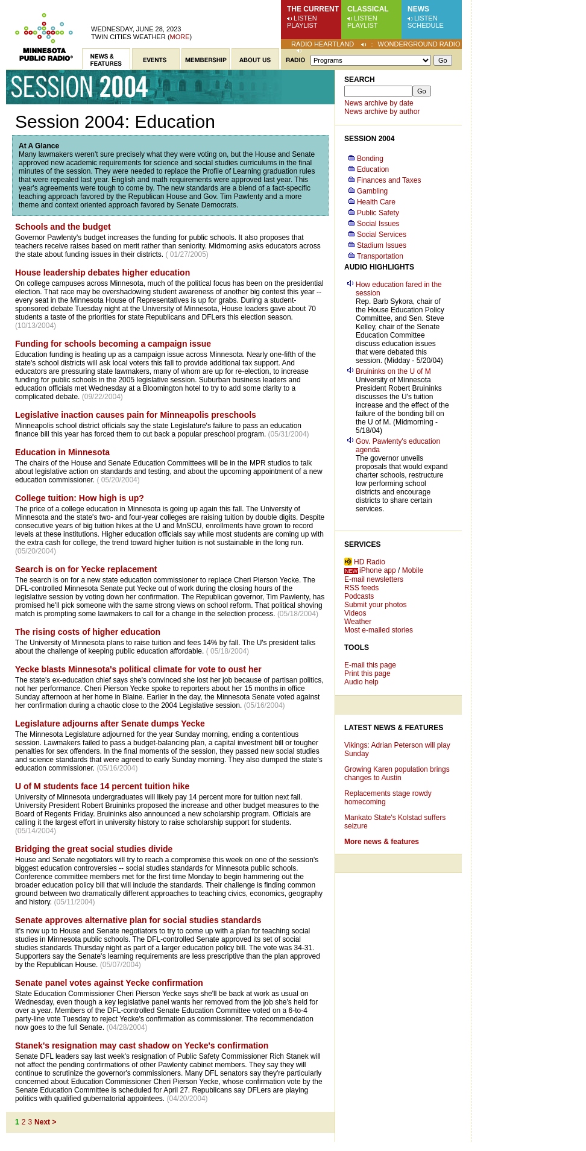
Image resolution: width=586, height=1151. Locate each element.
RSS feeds (361, 588)
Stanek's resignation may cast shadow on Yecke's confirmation (141, 1045)
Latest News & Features (393, 728)
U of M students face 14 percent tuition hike (102, 786)
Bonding (370, 158)
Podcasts (359, 596)
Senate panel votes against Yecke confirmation (109, 983)
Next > (45, 1122)
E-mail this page (370, 665)
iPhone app (377, 570)
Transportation (380, 256)
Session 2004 (369, 138)
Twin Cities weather (128, 36)
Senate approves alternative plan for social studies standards (138, 920)
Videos (355, 613)
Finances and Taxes (389, 180)
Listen (305, 18)
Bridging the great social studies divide (93, 849)
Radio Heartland (322, 44)
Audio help (361, 682)
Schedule (426, 25)
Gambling (372, 191)
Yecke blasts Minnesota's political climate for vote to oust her (138, 669)
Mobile (412, 570)
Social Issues (378, 223)
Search (359, 79)
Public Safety (378, 213)
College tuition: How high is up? (79, 498)
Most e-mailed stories (378, 630)
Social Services (381, 234)
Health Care (376, 202)
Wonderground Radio (419, 44)
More (180, 36)
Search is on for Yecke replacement (86, 569)
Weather (357, 621)
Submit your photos (375, 605)
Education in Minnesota (62, 452)
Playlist (302, 25)
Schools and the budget (63, 227)
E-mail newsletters (373, 579)
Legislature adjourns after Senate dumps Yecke (110, 723)
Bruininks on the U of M (393, 371)
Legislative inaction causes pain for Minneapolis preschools (135, 415)
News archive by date (379, 103)
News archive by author (382, 111)
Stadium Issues (381, 245)
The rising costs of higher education (87, 632)
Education (373, 169)
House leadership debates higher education (102, 272)
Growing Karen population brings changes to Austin (397, 773)
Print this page (367, 673)
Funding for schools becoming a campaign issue (113, 343)
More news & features (381, 841)
